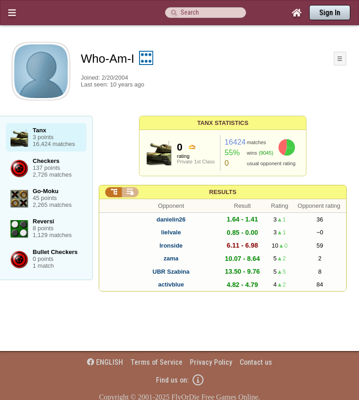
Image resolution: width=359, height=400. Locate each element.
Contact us (256, 362)
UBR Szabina (171, 271)
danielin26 (171, 219)
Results (222, 192)
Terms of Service (156, 362)
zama (171, 258)
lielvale (171, 232)
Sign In (329, 12)
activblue (171, 284)
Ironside (171, 245)
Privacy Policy (211, 362)
